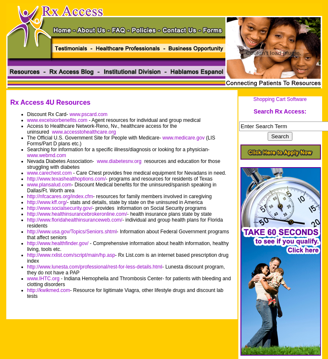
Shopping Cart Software (280, 99)
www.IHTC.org (43, 279)
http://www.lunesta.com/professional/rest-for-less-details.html (95, 267)
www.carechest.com (49, 173)
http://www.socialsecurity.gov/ (60, 208)
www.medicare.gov (184, 138)
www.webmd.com (46, 155)
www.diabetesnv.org (119, 161)
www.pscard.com (89, 114)
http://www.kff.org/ (47, 202)
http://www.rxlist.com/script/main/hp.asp (71, 255)
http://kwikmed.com (48, 290)
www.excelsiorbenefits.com (57, 120)
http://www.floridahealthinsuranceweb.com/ (74, 220)
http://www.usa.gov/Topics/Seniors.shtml (72, 232)
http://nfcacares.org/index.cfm (60, 196)
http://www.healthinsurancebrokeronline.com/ (77, 214)
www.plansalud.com (49, 185)
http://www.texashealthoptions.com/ (66, 179)
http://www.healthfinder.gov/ (58, 243)
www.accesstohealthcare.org (84, 132)
